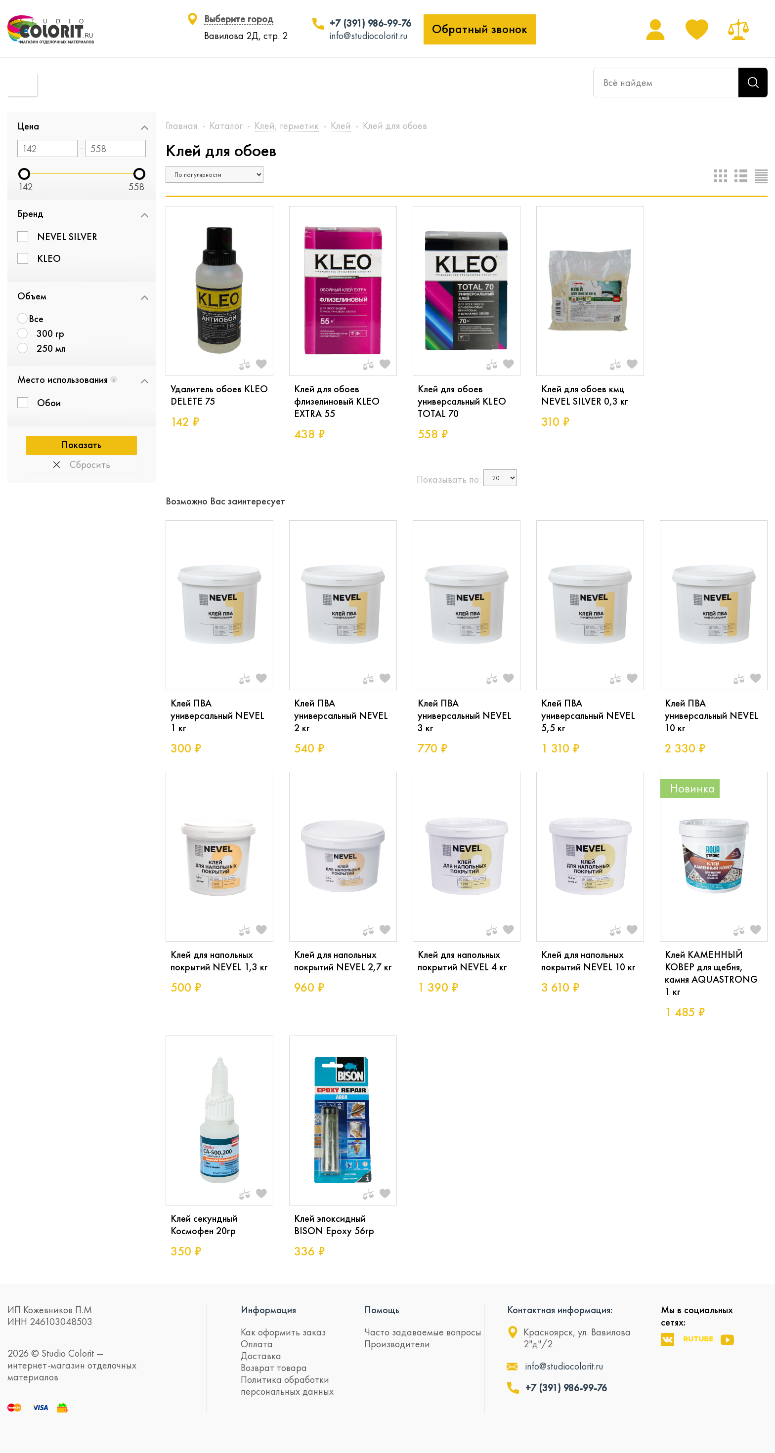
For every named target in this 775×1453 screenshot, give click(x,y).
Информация (268, 1310)
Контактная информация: (559, 1310)
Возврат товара (274, 1367)
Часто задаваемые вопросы (422, 1332)
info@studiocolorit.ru (369, 36)
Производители (397, 1344)
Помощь (381, 1310)
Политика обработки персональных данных (287, 1385)
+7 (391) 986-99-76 (370, 23)
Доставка (261, 1356)
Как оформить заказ (283, 1332)
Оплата (257, 1344)
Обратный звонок (479, 29)
